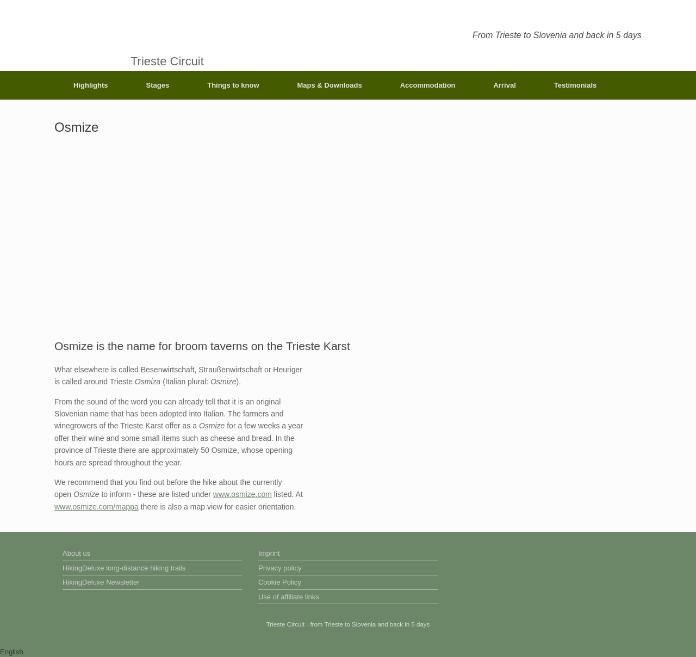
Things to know (233, 85)
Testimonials (575, 85)
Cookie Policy (279, 582)
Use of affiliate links (288, 597)
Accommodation (428, 85)
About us (76, 553)
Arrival (505, 85)
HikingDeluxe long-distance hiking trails (124, 568)
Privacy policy (279, 568)
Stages (158, 85)
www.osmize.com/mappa (96, 506)
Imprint (269, 553)
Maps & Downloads (329, 85)
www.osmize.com (242, 494)
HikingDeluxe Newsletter (101, 582)
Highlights (90, 85)
